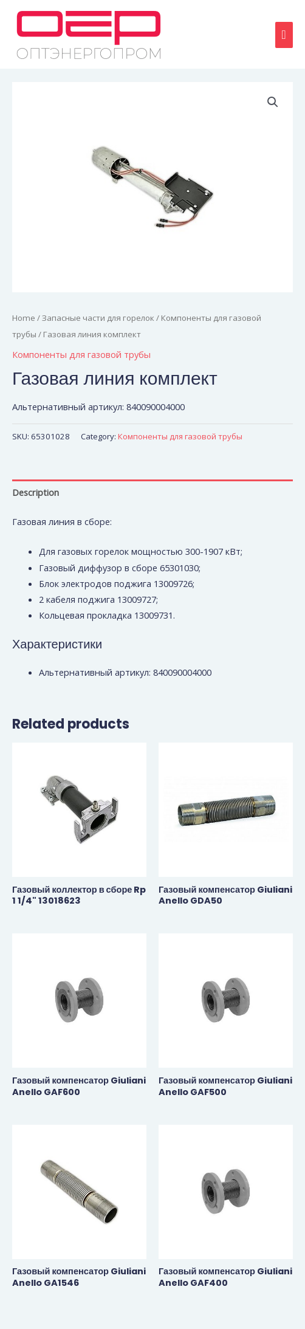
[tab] (152, 491)
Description (35, 492)
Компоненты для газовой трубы (81, 354)
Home (23, 317)
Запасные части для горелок (98, 317)
